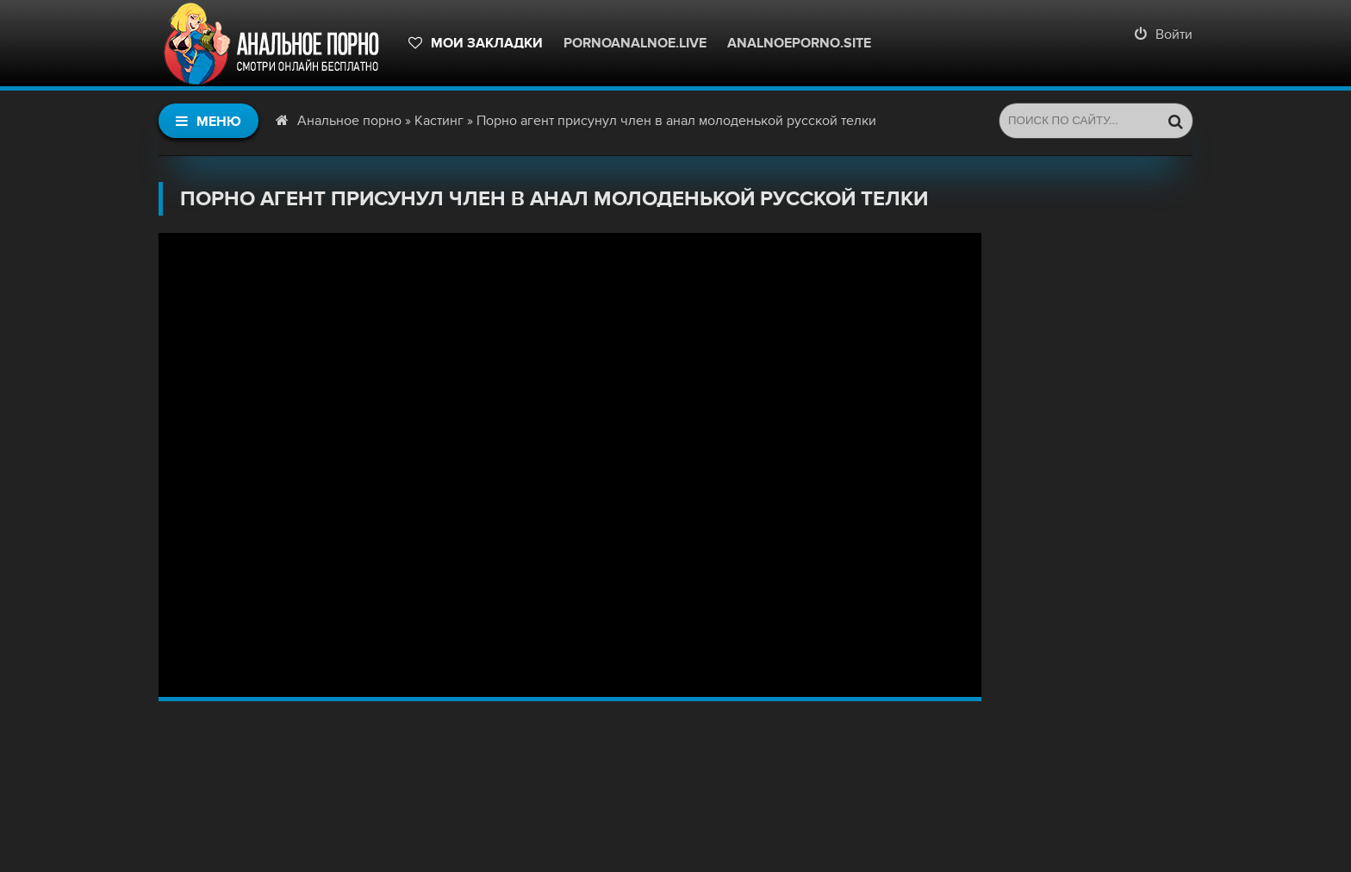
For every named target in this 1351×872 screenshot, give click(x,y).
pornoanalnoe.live (635, 43)
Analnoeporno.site (799, 43)
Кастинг (439, 120)
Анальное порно (349, 120)
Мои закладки (475, 43)
